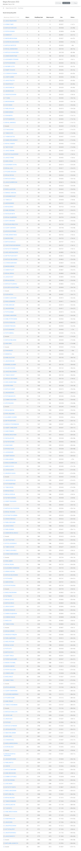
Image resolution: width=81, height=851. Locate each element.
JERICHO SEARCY (9, 606)
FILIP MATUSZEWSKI (10, 497)
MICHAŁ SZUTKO (9, 599)
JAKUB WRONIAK (9, 308)
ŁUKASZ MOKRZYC (10, 836)
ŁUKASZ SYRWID (9, 157)
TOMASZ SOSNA (9, 624)
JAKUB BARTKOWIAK (10, 759)
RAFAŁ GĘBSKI (9, 561)
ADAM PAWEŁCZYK (10, 818)
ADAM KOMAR (9, 445)
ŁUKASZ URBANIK (9, 150)
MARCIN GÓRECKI (9, 266)
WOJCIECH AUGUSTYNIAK (12, 287)
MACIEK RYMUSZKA (10, 326)
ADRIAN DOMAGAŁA (10, 519)
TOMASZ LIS (8, 199)
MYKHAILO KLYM (9, 448)
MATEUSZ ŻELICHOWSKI (11, 575)
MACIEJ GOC (8, 620)
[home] (3, 8)
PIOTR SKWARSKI (9, 329)
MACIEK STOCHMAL (10, 662)
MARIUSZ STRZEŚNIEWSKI (12, 424)
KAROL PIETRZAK (9, 641)
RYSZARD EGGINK (10, 697)
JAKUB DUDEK (8, 822)
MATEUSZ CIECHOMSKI (11, 378)
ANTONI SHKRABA (10, 780)
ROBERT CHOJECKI (10, 70)
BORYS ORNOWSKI (10, 220)
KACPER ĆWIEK (9, 385)
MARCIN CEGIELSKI (10, 610)
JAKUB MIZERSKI (9, 392)
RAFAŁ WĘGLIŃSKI (10, 413)
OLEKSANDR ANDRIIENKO (11, 694)
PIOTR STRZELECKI (10, 322)
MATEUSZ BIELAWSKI (10, 340)
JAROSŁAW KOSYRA (10, 729)
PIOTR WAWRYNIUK (10, 483)
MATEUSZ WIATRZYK (10, 45)
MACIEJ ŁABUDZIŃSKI (10, 790)
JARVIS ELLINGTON (10, 804)
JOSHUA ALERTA (9, 469)
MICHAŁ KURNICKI (9, 631)
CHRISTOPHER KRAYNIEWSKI (12, 245)
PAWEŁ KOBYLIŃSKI (10, 522)
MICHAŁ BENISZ (9, 206)
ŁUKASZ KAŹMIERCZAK (11, 182)
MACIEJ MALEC (9, 676)
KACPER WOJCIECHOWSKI (12, 42)
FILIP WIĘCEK (8, 596)
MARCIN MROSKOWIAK (11, 38)
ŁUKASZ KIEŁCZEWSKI (11, 371)
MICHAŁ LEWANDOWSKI (11, 49)
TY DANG (7, 98)
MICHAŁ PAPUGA (9, 175)
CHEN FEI (7, 766)
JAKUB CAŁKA (8, 718)
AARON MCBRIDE (9, 203)
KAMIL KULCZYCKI (10, 357)
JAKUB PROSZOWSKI (10, 825)
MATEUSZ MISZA (9, 603)
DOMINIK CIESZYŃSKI (10, 399)
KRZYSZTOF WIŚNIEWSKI (11, 248)
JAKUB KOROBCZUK (10, 480)
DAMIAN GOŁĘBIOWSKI (11, 613)
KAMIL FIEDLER (9, 701)
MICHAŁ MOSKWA (9, 280)
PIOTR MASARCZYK (10, 396)
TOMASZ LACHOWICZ (11, 550)
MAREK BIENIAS (9, 112)
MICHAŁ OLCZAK (9, 645)
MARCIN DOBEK (9, 238)
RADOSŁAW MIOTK (10, 213)
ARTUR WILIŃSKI (9, 403)
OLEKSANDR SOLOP (10, 196)
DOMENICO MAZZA (10, 617)
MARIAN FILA (8, 354)
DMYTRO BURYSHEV (10, 420)
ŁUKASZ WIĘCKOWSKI (11, 21)
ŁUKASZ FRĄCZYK (10, 80)
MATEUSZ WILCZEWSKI (11, 259)
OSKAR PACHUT (9, 84)
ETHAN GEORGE (9, 129)
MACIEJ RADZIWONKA (11, 592)
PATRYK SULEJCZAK (10, 669)
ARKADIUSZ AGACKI (10, 473)
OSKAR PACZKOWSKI (10, 94)
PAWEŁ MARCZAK (9, 305)
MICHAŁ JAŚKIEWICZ (10, 122)
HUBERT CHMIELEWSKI (11, 427)
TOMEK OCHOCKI (9, 547)
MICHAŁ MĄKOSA (9, 410)
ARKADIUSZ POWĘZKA (11, 634)
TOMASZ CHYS (9, 133)
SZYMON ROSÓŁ (9, 739)
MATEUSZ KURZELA (10, 178)
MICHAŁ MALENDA (10, 797)
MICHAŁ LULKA (9, 168)
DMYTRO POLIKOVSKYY (11, 256)
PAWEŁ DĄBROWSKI (10, 638)
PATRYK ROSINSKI (10, 31)
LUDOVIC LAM (8, 715)
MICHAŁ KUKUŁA (9, 490)
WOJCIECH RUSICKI (10, 368)
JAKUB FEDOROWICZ (10, 832)
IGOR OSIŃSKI (8, 105)
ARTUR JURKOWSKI (10, 687)
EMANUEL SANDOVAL (10, 192)
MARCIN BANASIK (9, 101)
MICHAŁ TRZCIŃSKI (10, 512)
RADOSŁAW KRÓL (9, 438)
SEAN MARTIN (8, 115)
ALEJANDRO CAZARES (11, 417)
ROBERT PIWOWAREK (10, 501)
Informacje (58, 3)
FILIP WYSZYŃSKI (9, 441)
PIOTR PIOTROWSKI (10, 585)
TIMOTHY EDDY (9, 147)
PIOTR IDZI (8, 722)
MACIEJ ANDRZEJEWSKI (11, 743)
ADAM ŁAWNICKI (9, 459)
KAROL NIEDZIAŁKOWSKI (11, 252)
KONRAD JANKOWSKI (10, 315)
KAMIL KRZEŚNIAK (10, 210)
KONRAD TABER (9, 24)
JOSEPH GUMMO (9, 77)
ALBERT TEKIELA (9, 655)
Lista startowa (66, 3)
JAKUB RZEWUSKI (9, 361)
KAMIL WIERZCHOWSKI (11, 811)
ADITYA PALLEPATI (10, 829)
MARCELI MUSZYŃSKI (10, 434)
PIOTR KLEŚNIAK (9, 312)
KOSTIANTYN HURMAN (11, 515)
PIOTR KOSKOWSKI (10, 63)
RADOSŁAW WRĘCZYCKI (11, 224)
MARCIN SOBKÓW (9, 666)
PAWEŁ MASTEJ (9, 762)
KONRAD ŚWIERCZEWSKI (11, 554)
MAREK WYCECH (9, 466)
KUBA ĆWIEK (8, 343)
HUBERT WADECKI (10, 455)
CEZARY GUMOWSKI (10, 227)
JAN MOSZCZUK (9, 91)
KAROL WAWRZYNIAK (11, 382)
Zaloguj (74, 3)
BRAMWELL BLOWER (10, 364)
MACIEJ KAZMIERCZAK (11, 462)
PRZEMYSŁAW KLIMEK (11, 659)
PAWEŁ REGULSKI (9, 108)
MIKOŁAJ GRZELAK (10, 494)
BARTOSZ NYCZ (9, 652)
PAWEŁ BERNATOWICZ (11, 234)
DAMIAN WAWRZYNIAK (11, 56)
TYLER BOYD (8, 808)
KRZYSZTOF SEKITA (10, 787)
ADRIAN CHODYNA (10, 571)
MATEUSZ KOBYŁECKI (11, 28)
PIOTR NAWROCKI (9, 119)
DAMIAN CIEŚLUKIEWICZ (11, 140)
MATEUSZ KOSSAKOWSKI (12, 52)
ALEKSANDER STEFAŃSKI (11, 59)
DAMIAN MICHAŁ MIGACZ (11, 533)
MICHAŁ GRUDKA (9, 564)
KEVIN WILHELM (9, 747)
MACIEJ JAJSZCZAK (10, 189)
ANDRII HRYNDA (9, 582)
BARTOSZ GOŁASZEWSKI (11, 154)
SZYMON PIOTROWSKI (11, 73)
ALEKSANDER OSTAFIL (11, 164)
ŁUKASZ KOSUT (9, 277)
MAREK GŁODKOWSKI (10, 298)
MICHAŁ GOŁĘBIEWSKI (11, 217)
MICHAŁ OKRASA (9, 273)
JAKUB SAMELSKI (9, 87)
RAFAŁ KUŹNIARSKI (10, 301)
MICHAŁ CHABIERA (10, 143)
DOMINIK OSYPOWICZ (11, 776)
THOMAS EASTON (10, 136)
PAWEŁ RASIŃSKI (9, 529)
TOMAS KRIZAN (9, 487)
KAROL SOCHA (9, 161)
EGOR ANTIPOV (9, 294)
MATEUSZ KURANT (10, 389)
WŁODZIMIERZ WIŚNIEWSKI (12, 568)
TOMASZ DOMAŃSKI (10, 801)
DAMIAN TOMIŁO (9, 680)
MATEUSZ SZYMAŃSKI (11, 725)
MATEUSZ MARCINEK (10, 769)
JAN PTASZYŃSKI (9, 540)
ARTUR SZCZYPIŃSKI (10, 231)
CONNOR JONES (9, 673)
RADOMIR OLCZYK (10, 66)
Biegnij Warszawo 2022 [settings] (11, 8)
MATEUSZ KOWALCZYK (11, 711)
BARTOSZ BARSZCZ (10, 241)
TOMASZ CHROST (10, 375)
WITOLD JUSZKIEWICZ (11, 543)
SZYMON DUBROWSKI (11, 263)
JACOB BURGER (9, 452)
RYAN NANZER (9, 350)
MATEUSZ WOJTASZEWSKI (12, 508)
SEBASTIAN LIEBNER (10, 732)
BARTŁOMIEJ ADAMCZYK (11, 843)
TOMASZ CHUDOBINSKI (11, 704)
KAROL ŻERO (8, 736)
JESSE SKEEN (8, 783)
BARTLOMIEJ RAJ (9, 794)
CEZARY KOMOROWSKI (11, 690)
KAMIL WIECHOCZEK (10, 773)
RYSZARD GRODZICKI (10, 171)
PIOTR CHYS (8, 648)
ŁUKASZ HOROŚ (9, 526)
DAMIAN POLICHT (9, 270)
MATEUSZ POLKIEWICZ (11, 284)
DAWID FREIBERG (9, 431)
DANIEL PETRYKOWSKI (11, 319)
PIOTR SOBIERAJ (9, 333)
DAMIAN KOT (8, 35)
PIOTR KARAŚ (8, 578)
